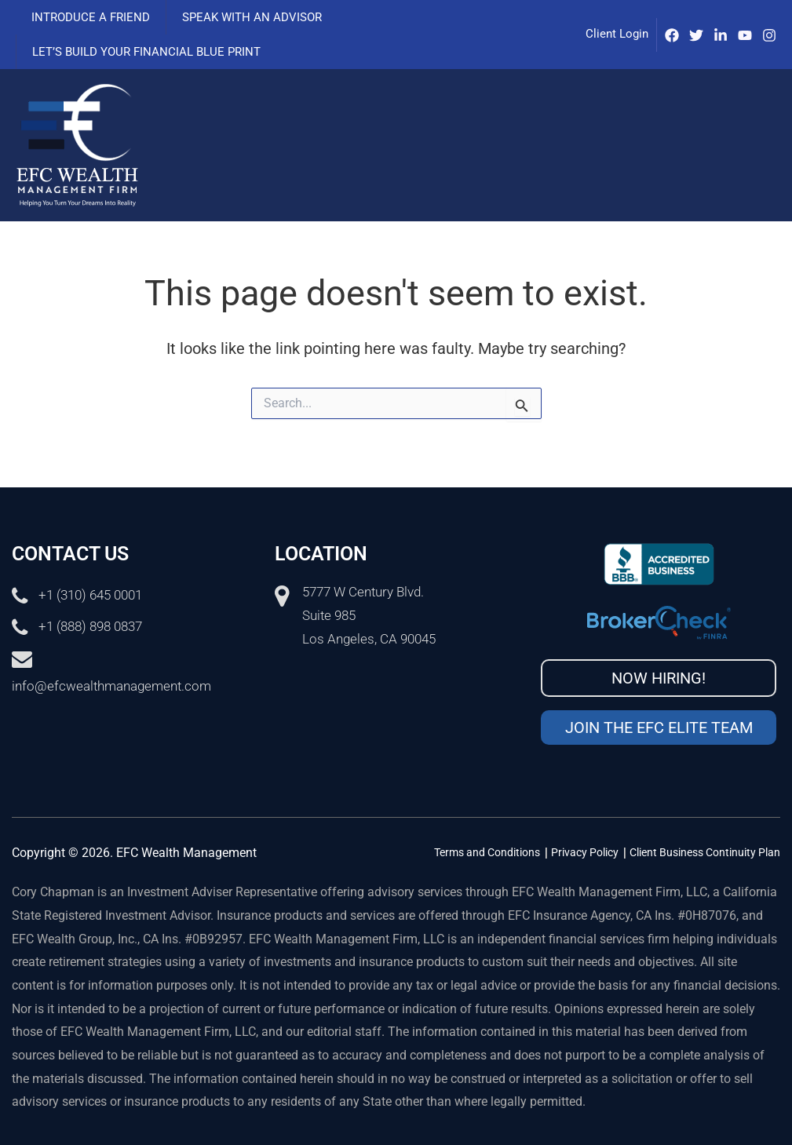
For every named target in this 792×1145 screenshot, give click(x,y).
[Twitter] (696, 35)
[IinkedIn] (721, 35)
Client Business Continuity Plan (705, 852)
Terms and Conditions (487, 852)
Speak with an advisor (240, 17)
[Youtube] (745, 35)
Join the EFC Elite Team (659, 727)
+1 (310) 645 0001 (90, 595)
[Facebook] (672, 35)
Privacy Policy (585, 852)
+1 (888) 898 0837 (90, 627)
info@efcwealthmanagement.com (111, 686)
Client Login (617, 34)
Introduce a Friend (86, 17)
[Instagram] (769, 35)
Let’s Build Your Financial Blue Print (142, 52)
